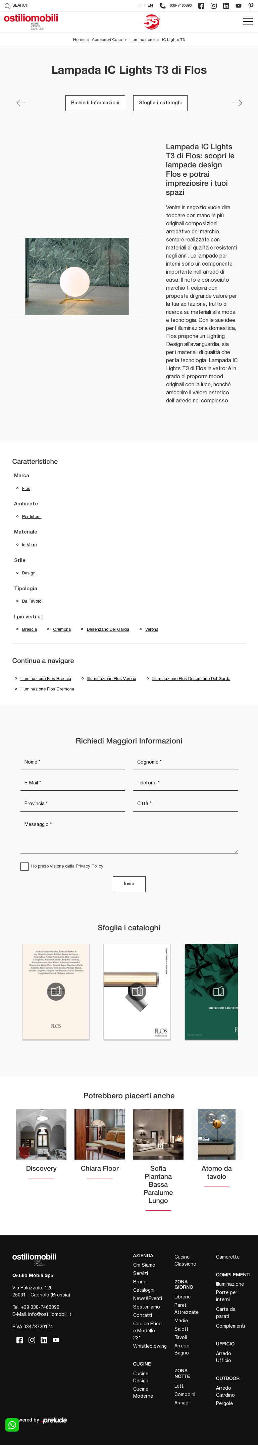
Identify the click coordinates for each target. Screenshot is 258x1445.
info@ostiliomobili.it (49, 1314)
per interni (32, 516)
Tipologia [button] (25, 589)
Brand (140, 1281)
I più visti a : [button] (28, 617)
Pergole (224, 1403)
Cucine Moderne (143, 1392)
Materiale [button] (25, 532)
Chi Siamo (144, 1265)
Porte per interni (226, 1296)
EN (150, 5)
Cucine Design (140, 1377)
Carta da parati (226, 1313)
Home (79, 39)
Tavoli (180, 1337)
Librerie (182, 1296)
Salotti (182, 1329)
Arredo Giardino (225, 1391)
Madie (181, 1320)
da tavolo (31, 601)
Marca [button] (21, 476)
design (29, 572)
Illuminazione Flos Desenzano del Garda (191, 678)
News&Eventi (147, 1298)
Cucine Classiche (185, 1260)
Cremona (62, 629)
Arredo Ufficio (223, 1357)
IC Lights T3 (173, 39)
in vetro (29, 544)
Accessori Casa (107, 39)
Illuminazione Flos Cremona (47, 688)
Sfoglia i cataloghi (160, 103)
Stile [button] (19, 560)
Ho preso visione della (67, 866)
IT (140, 5)
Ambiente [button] (26, 504)
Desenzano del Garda (108, 629)
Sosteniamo (146, 1307)
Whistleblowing (148, 1346)
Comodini (184, 1394)
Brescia (29, 629)
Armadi (182, 1402)
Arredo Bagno (182, 1349)
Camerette (228, 1257)
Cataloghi (143, 1290)
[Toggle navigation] (248, 21)
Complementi (230, 1326)
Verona (151, 629)
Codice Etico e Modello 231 (147, 1330)
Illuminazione (142, 39)
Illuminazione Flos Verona (111, 678)
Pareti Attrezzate (186, 1308)
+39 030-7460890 (40, 1307)
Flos (26, 488)
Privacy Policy (89, 866)
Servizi (140, 1273)
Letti (179, 1386)
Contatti (142, 1315)
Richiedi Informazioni (95, 103)
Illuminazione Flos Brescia (45, 678)
